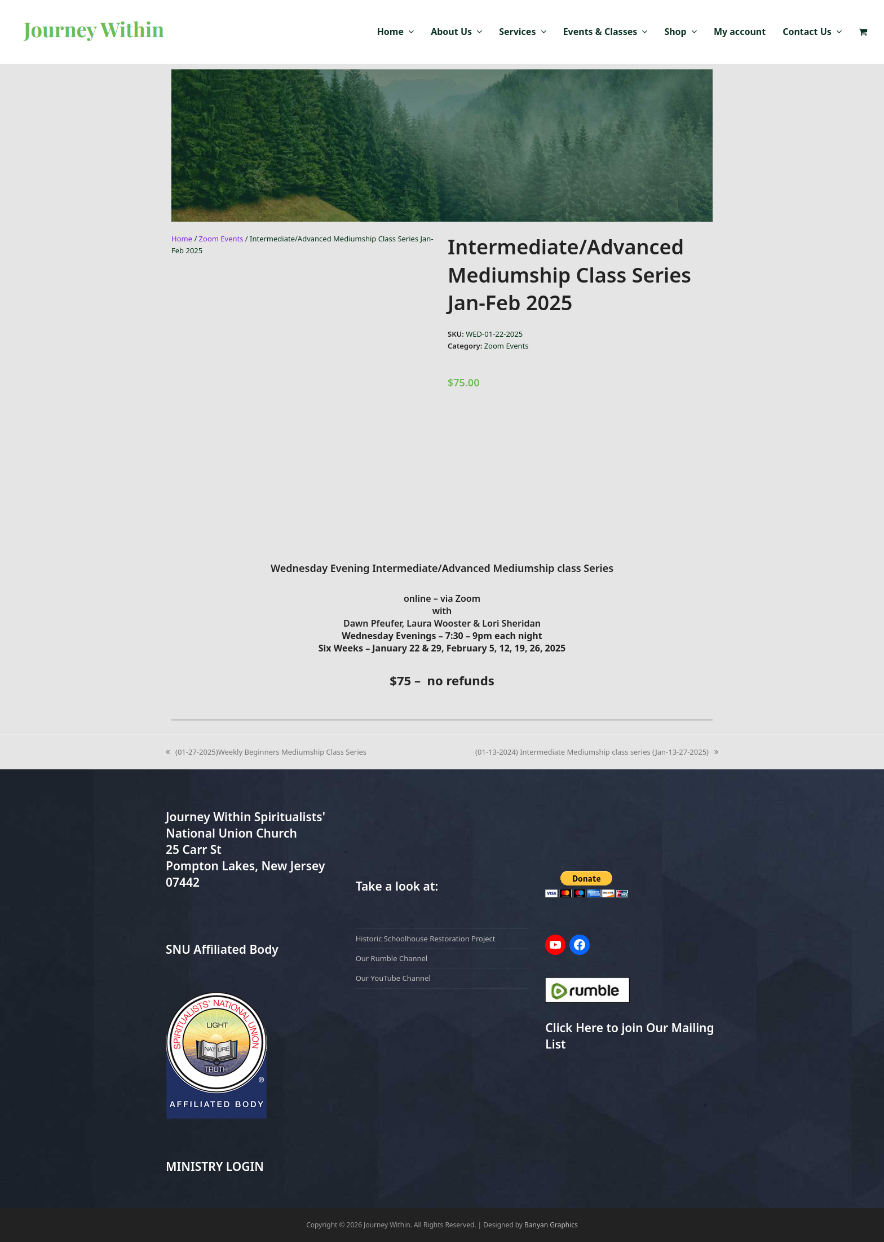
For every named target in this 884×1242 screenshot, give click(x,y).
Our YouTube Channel (393, 978)
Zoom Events (221, 239)
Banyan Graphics (551, 1225)
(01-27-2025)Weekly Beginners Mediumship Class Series (266, 751)
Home (181, 239)
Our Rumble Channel (392, 958)
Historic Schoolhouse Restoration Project (426, 938)
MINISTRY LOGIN (215, 1166)
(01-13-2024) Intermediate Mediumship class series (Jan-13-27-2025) (596, 751)
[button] (863, 32)
